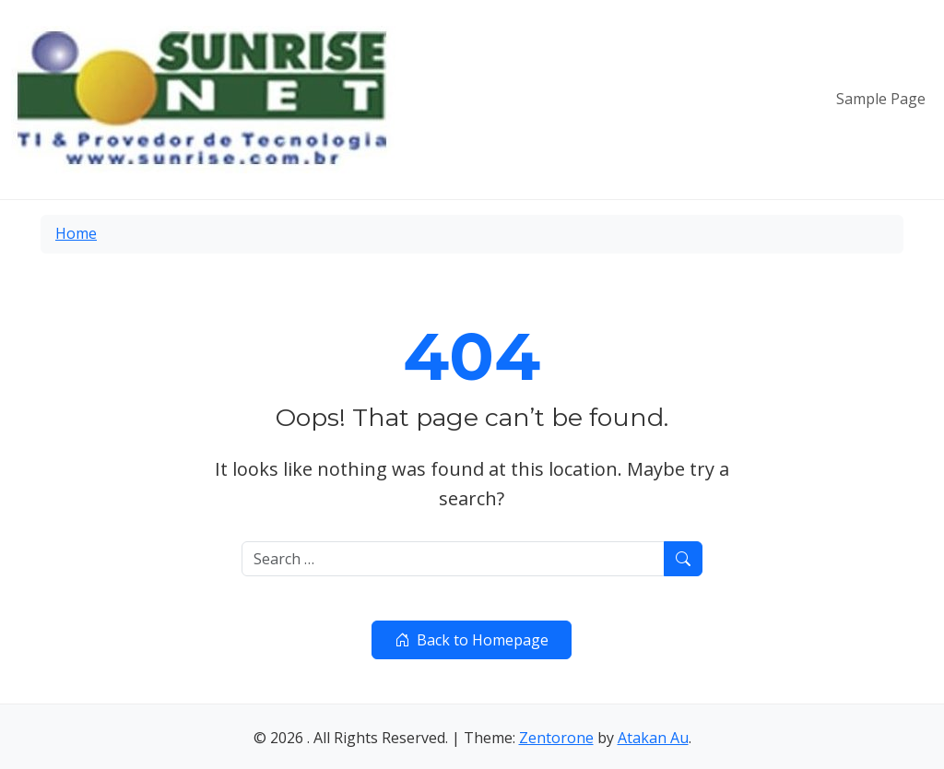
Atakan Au (653, 738)
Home (76, 233)
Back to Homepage (472, 640)
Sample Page (881, 99)
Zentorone (556, 738)
